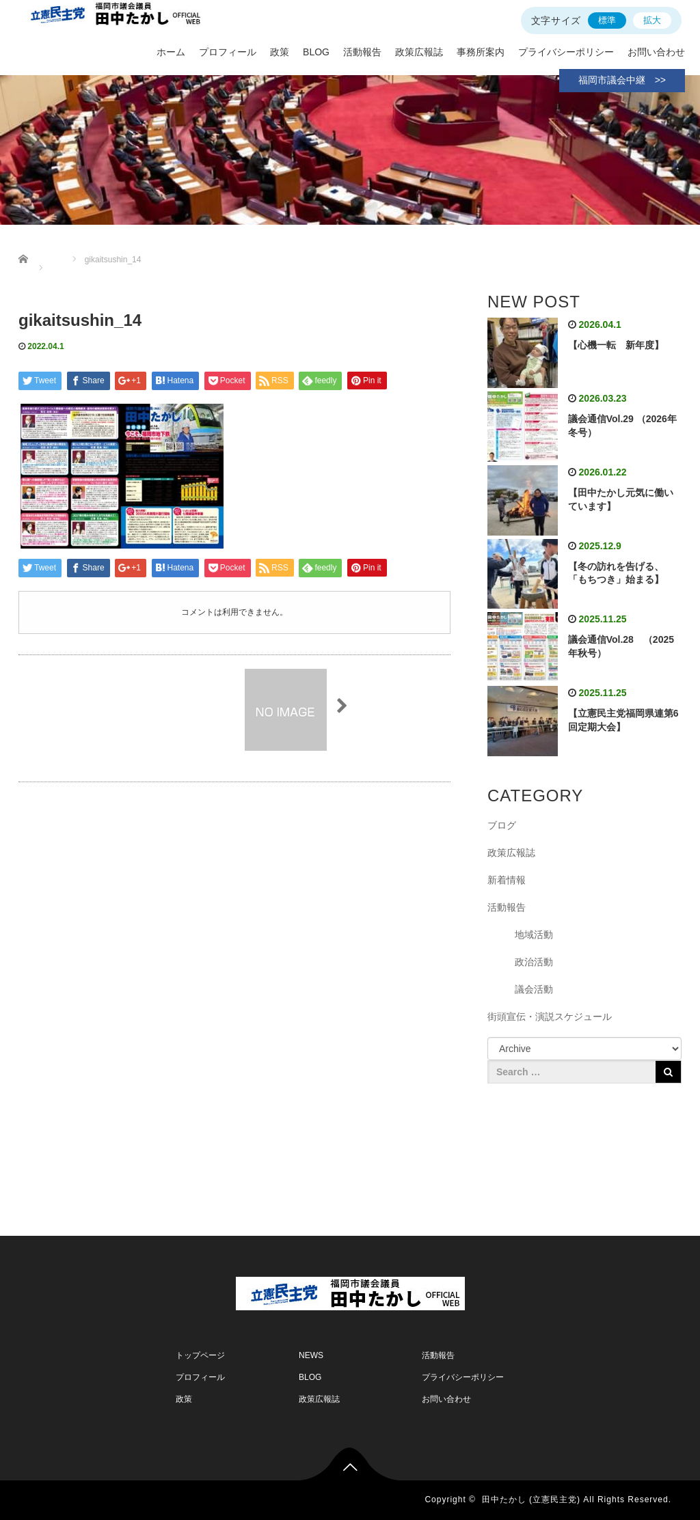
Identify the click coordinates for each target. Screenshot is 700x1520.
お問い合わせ (656, 51)
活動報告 (362, 51)
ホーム (171, 51)
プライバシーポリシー (566, 51)
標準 (607, 20)
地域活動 (534, 934)
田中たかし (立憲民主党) (531, 1499)
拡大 (652, 20)
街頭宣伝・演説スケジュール (549, 1016)
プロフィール (227, 51)
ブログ (501, 825)
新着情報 (506, 879)
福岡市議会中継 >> (622, 79)
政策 (279, 51)
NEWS (311, 1355)
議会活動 (534, 989)
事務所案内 (480, 51)
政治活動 (534, 961)
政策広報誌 (419, 51)
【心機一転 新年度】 (616, 345)
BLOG (316, 51)
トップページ (200, 1355)
